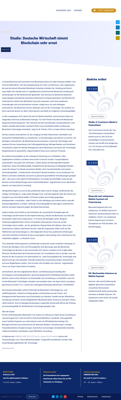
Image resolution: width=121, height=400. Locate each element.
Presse (80, 397)
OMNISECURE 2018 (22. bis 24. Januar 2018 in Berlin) (36, 336)
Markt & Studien (97, 116)
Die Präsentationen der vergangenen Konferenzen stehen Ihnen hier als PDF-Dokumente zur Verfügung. (57, 378)
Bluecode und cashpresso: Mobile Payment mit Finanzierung (101, 199)
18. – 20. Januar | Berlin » (93, 382)
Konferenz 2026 (63, 10)
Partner (78, 10)
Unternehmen (96, 190)
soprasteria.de (8, 348)
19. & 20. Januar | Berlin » (12, 382)
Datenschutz (92, 397)
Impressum (106, 397)
